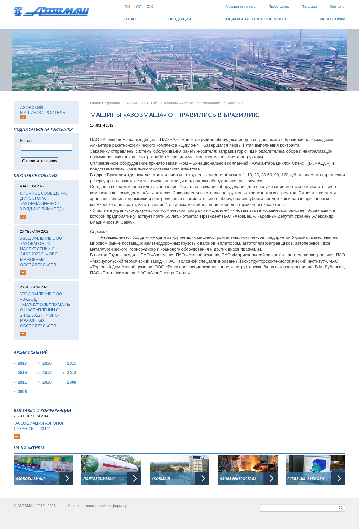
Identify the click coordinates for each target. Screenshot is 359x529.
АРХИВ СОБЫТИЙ (142, 103)
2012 (71, 372)
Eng (150, 6)
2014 (22, 372)
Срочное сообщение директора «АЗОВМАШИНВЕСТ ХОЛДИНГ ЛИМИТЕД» (44, 200)
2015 (71, 363)
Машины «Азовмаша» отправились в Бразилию (203, 103)
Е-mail (26, 140)
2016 (47, 363)
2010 (47, 382)
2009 (71, 382)
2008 (22, 391)
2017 (22, 363)
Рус (127, 6)
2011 (22, 382)
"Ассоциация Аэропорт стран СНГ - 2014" (41, 425)
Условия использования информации (99, 506)
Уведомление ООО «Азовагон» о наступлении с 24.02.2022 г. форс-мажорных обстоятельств (41, 251)
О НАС (130, 19)
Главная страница (240, 6)
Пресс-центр (278, 6)
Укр (139, 6)
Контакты (337, 6)
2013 (47, 372)
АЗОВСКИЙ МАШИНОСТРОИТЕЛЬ (42, 110)
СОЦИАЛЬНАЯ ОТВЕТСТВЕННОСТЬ (255, 19)
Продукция (179, 19)
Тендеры (309, 6)
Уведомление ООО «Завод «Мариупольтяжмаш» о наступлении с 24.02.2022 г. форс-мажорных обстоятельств (45, 309)
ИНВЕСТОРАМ (332, 19)
